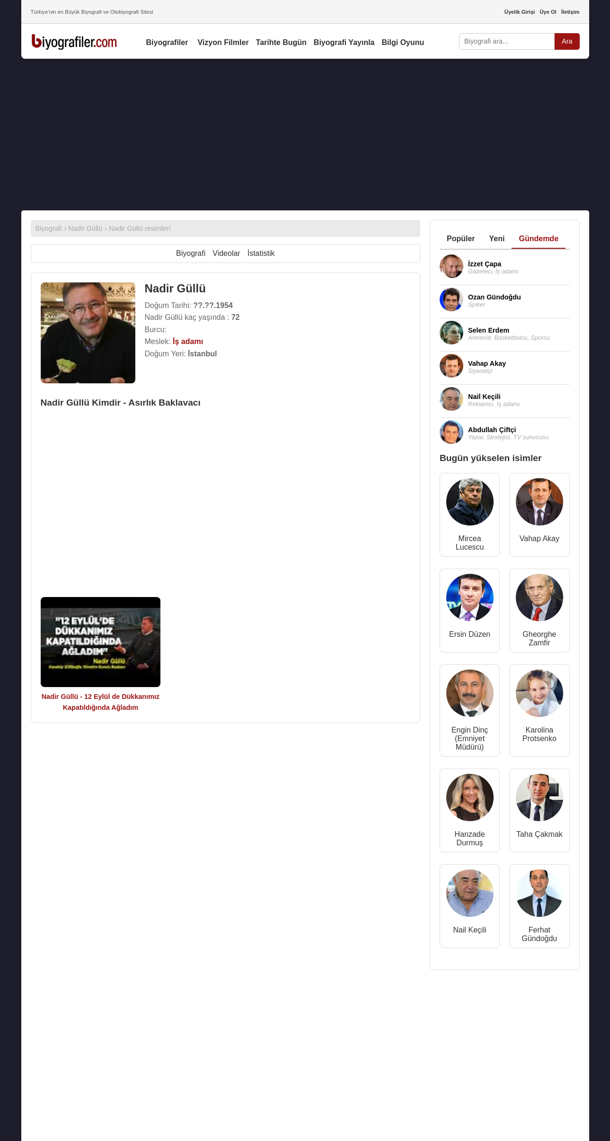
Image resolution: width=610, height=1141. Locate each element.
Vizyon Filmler (222, 42)
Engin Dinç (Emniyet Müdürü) (469, 738)
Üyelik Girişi (519, 12)
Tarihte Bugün (281, 42)
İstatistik (261, 253)
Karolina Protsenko (539, 734)
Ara (567, 41)
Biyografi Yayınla (344, 42)
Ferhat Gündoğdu (539, 934)
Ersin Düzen (469, 634)
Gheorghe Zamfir (539, 638)
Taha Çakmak (539, 834)
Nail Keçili (469, 930)
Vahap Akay (539, 538)
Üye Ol (547, 12)
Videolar (226, 253)
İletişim (570, 12)
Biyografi (190, 253)
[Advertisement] (305, 134)
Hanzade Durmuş (470, 838)
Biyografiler (167, 42)
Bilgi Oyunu (403, 42)
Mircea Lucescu (470, 542)
